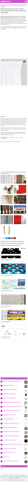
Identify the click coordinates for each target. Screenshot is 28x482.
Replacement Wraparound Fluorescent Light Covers (13, 444)
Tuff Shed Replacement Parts (8, 419)
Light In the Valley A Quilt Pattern (7, 275)
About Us (19, 475)
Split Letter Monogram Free (6, 259)
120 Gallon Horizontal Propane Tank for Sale (11, 381)
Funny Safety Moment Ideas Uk (7, 290)
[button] (25, 1)
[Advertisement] (14, 45)
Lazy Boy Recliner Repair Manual (9, 398)
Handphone (12, 137)
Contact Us (7, 475)
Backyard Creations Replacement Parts (10, 461)
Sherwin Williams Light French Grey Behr (11, 431)
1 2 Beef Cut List (6, 456)
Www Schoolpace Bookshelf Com (9, 440)
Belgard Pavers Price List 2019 (9, 452)
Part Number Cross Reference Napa (10, 448)
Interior (2, 14)
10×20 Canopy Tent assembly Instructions (11, 423)
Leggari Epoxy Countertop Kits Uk (9, 414)
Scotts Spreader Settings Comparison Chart (11, 410)
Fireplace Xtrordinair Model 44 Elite (10, 427)
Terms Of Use (15, 475)
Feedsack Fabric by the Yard (8, 385)
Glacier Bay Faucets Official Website (10, 389)
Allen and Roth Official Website (9, 393)
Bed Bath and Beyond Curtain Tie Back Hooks (12, 141)
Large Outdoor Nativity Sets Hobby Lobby (11, 435)
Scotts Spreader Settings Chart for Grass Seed (11, 402)
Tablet (17, 137)
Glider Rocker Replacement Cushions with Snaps (12, 406)
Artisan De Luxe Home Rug (6, 306)
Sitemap (3, 475)
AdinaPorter (5, 1)
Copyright (10, 475)
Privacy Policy (23, 475)
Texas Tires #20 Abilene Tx (6, 321)
